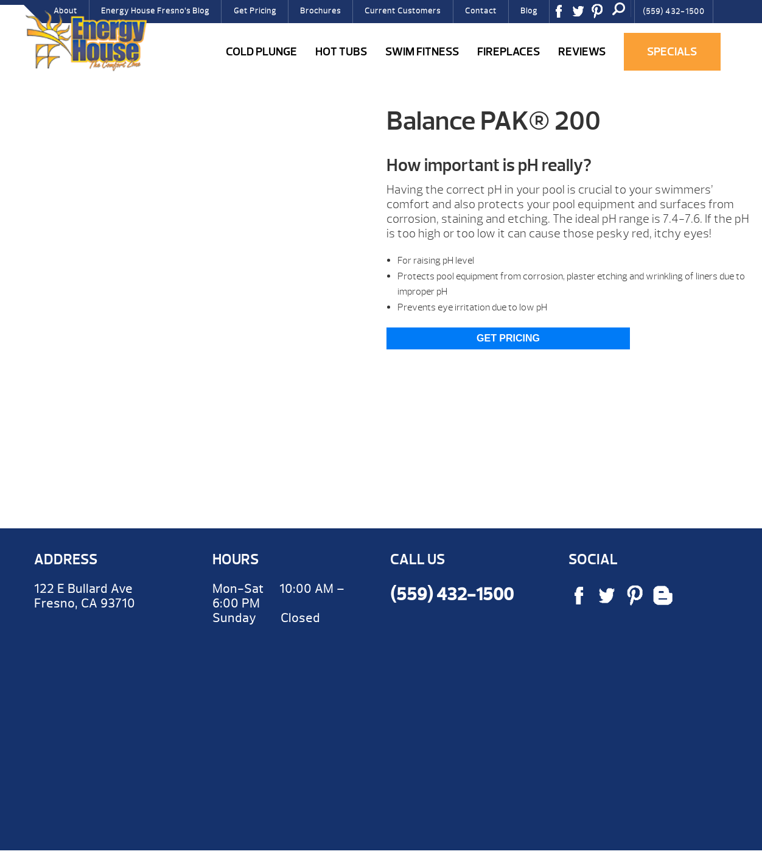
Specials (672, 51)
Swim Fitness (422, 51)
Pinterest (601, 15)
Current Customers (403, 11)
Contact (481, 11)
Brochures (320, 11)
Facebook (563, 15)
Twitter (582, 15)
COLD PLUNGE (261, 51)
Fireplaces (508, 51)
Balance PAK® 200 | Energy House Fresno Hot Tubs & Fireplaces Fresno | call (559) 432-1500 (86, 40)
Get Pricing (255, 11)
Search (619, 8)
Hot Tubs (341, 51)
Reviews (582, 51)
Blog (528, 11)
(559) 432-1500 (674, 11)
